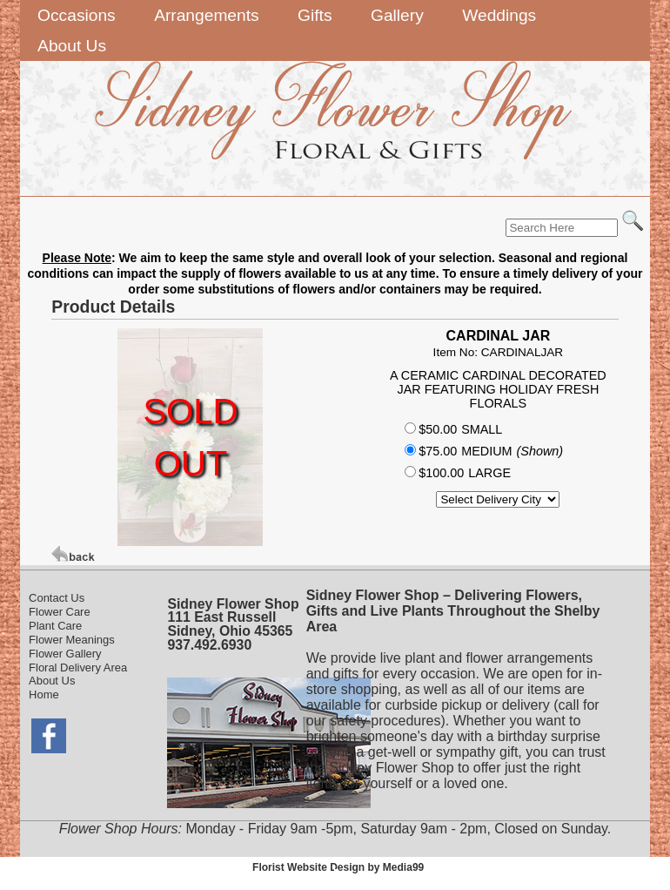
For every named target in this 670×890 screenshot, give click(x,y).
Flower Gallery (65, 653)
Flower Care (59, 611)
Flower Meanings (72, 639)
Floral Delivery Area (78, 667)
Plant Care (55, 625)
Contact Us (56, 597)
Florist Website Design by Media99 (338, 867)
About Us (52, 680)
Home (44, 694)
